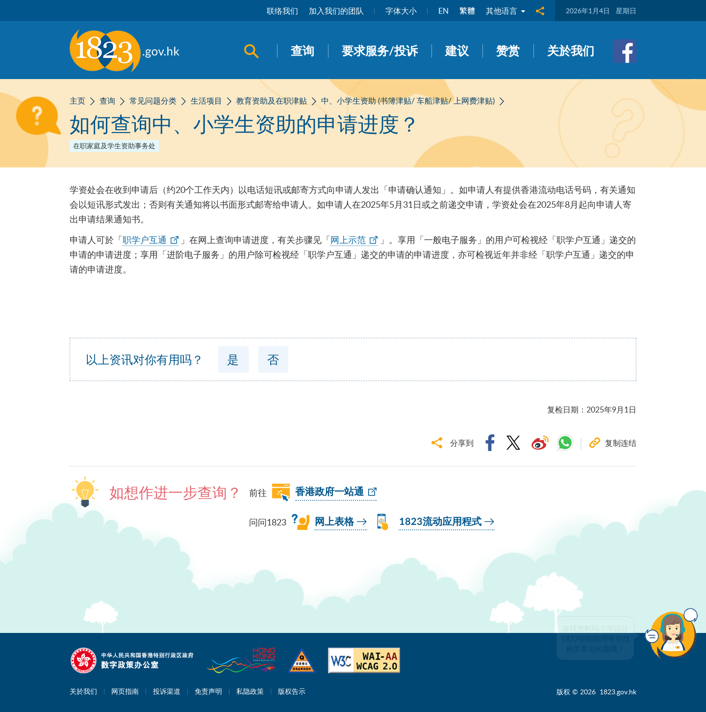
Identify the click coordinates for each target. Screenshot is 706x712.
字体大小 (401, 10)
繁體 (467, 10)
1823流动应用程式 (440, 522)
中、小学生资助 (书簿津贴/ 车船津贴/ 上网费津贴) (408, 100)
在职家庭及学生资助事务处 (114, 145)
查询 (107, 100)
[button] (673, 633)
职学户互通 (145, 240)
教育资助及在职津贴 (271, 100)
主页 (77, 100)
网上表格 (334, 522)
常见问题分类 (152, 100)
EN (443, 10)
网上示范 (348, 240)
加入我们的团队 (336, 10)
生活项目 (206, 100)
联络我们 (282, 10)
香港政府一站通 (329, 492)
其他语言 (505, 10)
